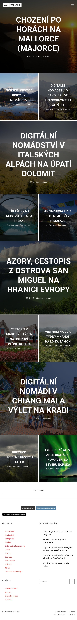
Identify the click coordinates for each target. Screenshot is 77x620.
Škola (7, 568)
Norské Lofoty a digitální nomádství (19, 95)
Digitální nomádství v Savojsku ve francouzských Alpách (58, 95)
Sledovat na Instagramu (46, 508)
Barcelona (9, 531)
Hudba (8, 542)
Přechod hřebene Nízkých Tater (19, 457)
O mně (8, 592)
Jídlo (7, 549)
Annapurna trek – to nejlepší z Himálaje (57, 216)
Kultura (8, 557)
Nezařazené (10, 560)
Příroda (8, 564)
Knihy (8, 553)
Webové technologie (13, 571)
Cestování (9, 535)
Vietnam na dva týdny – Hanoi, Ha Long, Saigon (58, 336)
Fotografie (9, 539)
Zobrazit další (38, 490)
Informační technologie (15, 546)
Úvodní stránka (11, 588)
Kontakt (8, 599)
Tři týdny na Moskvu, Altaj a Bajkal (19, 216)
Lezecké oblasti (11, 596)
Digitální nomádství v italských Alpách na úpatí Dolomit (39, 154)
